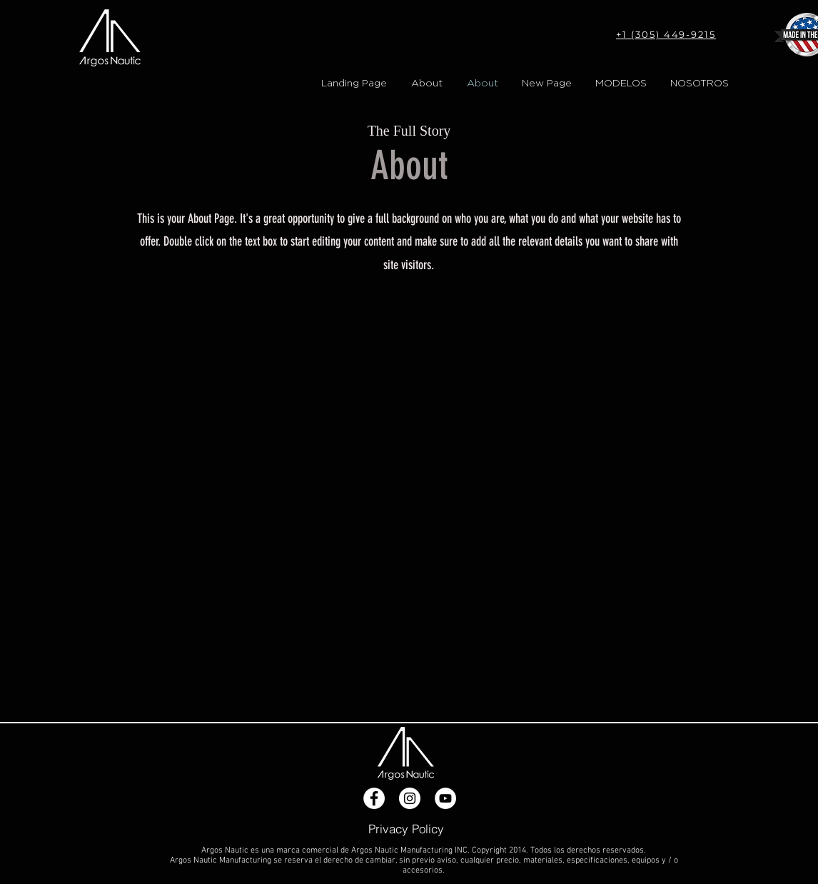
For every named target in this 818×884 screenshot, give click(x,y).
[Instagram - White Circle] (409, 798)
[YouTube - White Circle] (445, 798)
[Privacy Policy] (406, 828)
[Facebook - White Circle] (374, 798)
